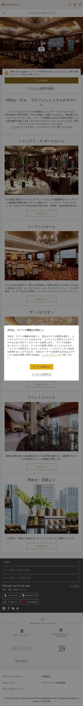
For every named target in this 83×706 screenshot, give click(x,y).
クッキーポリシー (50, 354)
